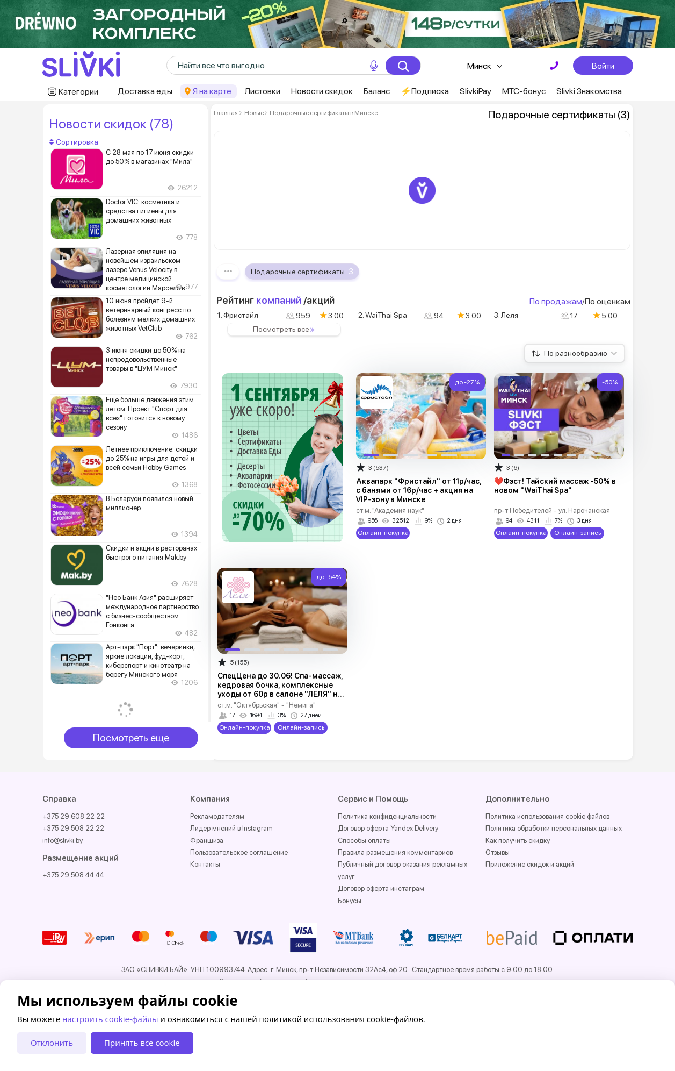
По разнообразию (581, 353)
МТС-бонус (524, 91)
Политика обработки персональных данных (553, 828)
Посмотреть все (285, 329)
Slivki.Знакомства (589, 91)
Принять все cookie (142, 1042)
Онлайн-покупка (382, 533)
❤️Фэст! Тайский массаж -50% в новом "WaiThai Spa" (555, 486)
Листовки (262, 91)
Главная (226, 113)
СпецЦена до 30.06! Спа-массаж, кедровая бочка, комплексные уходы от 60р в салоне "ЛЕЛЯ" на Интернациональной (280, 690)
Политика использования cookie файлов (547, 816)
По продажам (555, 301)
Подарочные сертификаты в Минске (323, 113)
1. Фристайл (237, 315)
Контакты (205, 864)
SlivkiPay (475, 91)
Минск (479, 66)
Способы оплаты (364, 841)
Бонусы (349, 901)
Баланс (377, 91)
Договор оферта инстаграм (381, 888)
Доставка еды (145, 91)
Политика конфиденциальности (387, 816)
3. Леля (506, 315)
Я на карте (212, 91)
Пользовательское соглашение (239, 852)
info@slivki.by (62, 841)
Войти (603, 65)
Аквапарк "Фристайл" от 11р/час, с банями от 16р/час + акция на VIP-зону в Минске (418, 490)
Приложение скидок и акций (529, 864)
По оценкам (607, 301)
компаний (278, 300)
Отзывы (497, 852)
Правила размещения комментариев (395, 852)
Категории (78, 92)
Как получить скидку (517, 841)
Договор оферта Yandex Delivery (388, 828)
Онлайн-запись (577, 533)
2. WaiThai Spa (382, 315)
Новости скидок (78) (111, 124)
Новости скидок (322, 91)
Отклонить (52, 1042)
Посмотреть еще (131, 738)
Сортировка (73, 142)
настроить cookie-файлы (110, 1018)
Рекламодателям (217, 816)
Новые (254, 113)
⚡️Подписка (425, 91)
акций (321, 300)
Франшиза (206, 841)
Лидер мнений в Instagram (231, 828)
